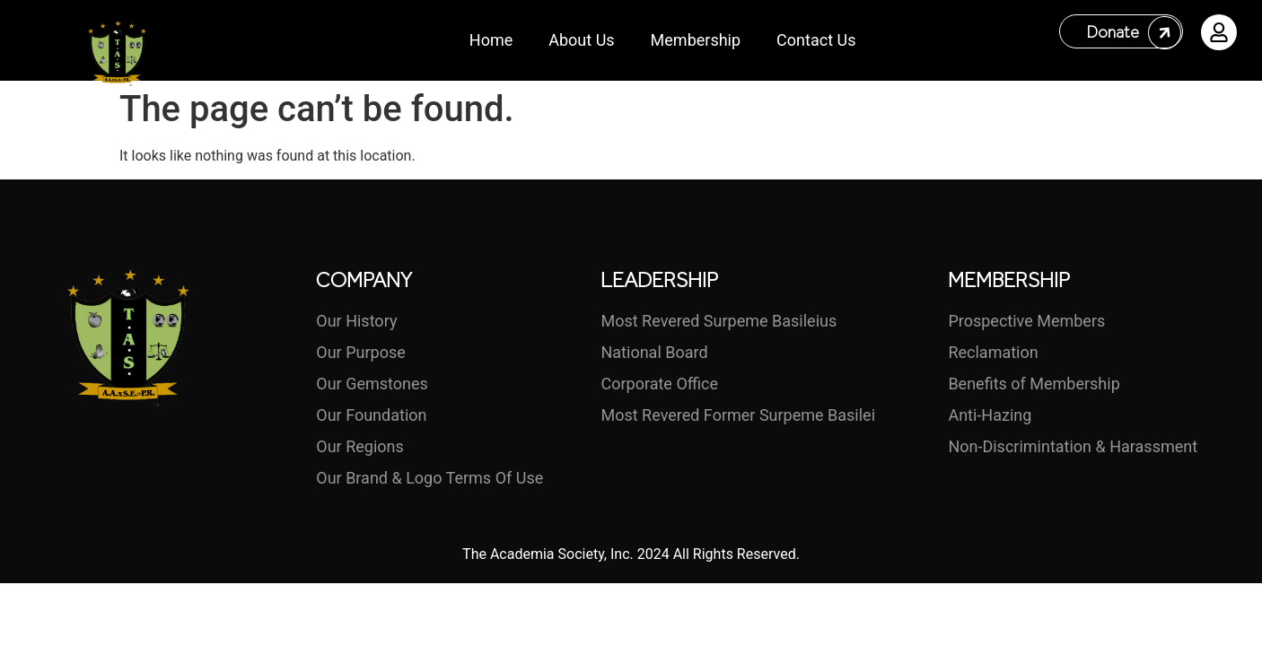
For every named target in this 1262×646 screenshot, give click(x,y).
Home (491, 40)
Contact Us (815, 40)
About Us (581, 40)
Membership (696, 40)
